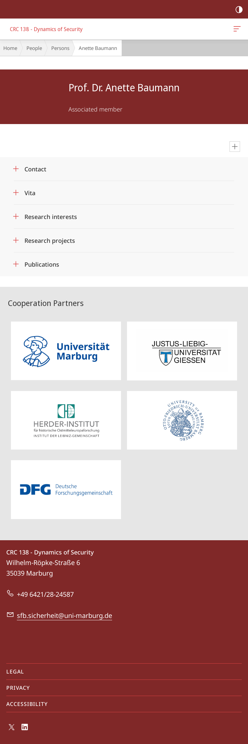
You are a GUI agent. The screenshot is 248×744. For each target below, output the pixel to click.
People (34, 48)
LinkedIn (25, 728)
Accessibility (27, 704)
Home (10, 48)
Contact (35, 169)
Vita (29, 193)
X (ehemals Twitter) (10, 728)
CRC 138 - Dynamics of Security (236, 30)
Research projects (49, 240)
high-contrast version (237, 10)
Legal (15, 671)
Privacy (18, 687)
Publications (41, 264)
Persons (60, 48)
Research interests (50, 216)
